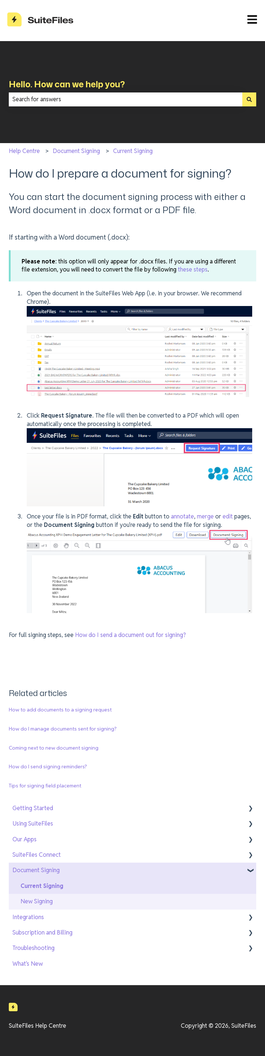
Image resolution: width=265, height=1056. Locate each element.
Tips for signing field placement (45, 785)
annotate (182, 516)
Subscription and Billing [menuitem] (42, 932)
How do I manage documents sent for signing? (63, 728)
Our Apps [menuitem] (24, 839)
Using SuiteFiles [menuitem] (32, 823)
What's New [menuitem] (27, 964)
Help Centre (24, 151)
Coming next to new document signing (53, 747)
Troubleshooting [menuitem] (33, 948)
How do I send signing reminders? (48, 766)
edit (228, 516)
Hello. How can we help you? (67, 84)
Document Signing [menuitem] (36, 870)
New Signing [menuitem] (36, 901)
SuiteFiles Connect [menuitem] (36, 855)
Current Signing (133, 151)
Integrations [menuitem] (28, 917)
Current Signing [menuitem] (41, 886)
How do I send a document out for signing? (130, 635)
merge (205, 516)
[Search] (249, 99)
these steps (193, 269)
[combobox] (125, 99)
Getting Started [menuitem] (32, 808)
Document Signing (76, 151)
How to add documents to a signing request (60, 709)
